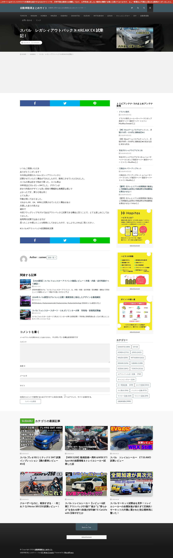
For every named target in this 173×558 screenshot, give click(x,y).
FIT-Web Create (47, 553)
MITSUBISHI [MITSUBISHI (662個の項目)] (137, 358)
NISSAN (34, 16)
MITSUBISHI (99, 16)
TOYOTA (23, 16)
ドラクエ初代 (124, 112)
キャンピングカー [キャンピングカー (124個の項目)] (126, 379)
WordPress (69, 553)
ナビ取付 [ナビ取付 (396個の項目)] (123, 390)
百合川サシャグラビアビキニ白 (131, 150)
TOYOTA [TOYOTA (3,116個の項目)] (137, 369)
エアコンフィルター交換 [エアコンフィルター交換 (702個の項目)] (129, 374)
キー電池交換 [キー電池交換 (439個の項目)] (125, 385)
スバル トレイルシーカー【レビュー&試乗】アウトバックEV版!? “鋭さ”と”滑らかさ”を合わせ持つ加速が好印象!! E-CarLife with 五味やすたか (86, 508)
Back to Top (86, 527)
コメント (23, 342)
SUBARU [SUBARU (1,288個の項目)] (137, 363)
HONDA (44, 16)
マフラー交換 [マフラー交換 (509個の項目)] (124, 396)
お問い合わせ (27, 20)
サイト (22, 385)
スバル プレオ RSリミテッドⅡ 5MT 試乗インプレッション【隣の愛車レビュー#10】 (40, 460)
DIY (135, 16)
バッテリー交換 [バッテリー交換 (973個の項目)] (139, 390)
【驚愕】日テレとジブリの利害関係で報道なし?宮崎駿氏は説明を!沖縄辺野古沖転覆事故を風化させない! (136, 189)
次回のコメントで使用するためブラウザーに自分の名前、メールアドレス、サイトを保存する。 (56, 397)
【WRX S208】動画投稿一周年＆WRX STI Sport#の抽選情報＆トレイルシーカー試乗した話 (86, 460)
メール (23, 376)
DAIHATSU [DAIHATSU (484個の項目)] (124, 347)
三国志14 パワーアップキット (130, 168)
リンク (38, 20)
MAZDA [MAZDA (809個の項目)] (123, 358)
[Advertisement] (86, 74)
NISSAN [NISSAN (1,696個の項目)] (123, 363)
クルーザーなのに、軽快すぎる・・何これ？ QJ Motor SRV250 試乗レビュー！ (40, 505)
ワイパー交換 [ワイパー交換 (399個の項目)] (141, 396)
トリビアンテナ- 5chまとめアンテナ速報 (134, 104)
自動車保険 (144, 16)
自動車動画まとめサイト (44, 549)
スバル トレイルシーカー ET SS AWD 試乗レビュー (131, 459)
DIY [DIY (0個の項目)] (135, 347)
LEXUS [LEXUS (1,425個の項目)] (137, 352)
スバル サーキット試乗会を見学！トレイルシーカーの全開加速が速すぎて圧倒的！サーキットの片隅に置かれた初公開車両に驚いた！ (131, 508)
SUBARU (64, 16)
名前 (22, 366)
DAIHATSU (75, 16)
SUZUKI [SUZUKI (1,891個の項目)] (123, 369)
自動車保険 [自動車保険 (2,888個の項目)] (124, 401)
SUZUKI (87, 16)
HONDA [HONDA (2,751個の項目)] (123, 352)
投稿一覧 (51, 257)
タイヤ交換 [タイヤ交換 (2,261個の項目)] (142, 385)
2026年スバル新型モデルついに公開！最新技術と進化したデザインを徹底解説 (66, 297)
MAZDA (54, 16)
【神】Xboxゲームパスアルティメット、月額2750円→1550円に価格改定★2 (135, 131)
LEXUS (109, 16)
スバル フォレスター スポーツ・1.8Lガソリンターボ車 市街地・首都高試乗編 (66, 310)
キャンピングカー (123, 16)
